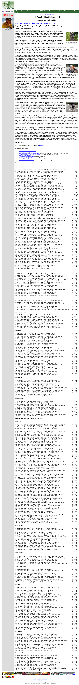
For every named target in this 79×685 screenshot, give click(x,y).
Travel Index (44, 679)
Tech (28, 10)
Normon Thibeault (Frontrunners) (26, 158)
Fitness (66, 10)
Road (38, 10)
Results (25, 23)
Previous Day (44, 23)
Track (56, 10)
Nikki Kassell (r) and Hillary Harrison (27, 151)
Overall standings (34, 23)
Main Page (18, 23)
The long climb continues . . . (25, 155)
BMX (45, 10)
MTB (41, 10)
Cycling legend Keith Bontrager (26, 156)
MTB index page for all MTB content (47, 14)
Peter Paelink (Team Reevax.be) (26, 160)
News (25, 10)
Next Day (52, 23)
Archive (39, 679)
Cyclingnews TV (18, 10)
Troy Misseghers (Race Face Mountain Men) (29, 153)
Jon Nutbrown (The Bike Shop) (26, 157)
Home (34, 679)
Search (76, 10)
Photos (61, 10)
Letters (71, 10)
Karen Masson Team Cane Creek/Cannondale (29, 154)
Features (33, 10)
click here (42, 145)
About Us (40, 680)
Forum (16, 12)
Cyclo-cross (50, 10)
